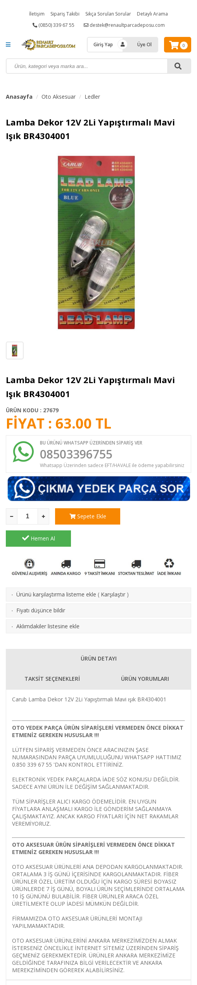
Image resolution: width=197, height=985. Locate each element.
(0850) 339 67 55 (53, 25)
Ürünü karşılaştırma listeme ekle (56, 572)
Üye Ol (144, 44)
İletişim (37, 13)
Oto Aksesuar (58, 96)
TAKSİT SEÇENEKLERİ (52, 656)
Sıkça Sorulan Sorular (108, 13)
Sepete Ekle (87, 516)
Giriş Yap (103, 44)
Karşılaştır (113, 572)
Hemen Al (158, 516)
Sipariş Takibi (64, 13)
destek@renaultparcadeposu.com (124, 25)
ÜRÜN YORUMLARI (145, 656)
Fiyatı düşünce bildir (40, 588)
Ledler (92, 96)
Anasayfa (19, 96)
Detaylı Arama (152, 13)
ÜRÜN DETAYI (99, 636)
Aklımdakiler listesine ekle (47, 604)
